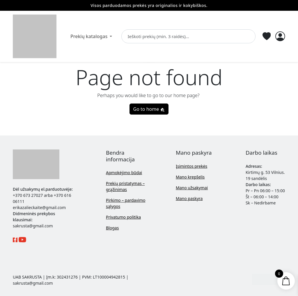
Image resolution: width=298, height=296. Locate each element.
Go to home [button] (149, 109)
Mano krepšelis (190, 177)
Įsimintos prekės (191, 166)
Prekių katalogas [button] (89, 36)
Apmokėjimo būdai (124, 172)
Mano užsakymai (192, 187)
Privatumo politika (123, 217)
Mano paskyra (189, 198)
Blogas (112, 228)
